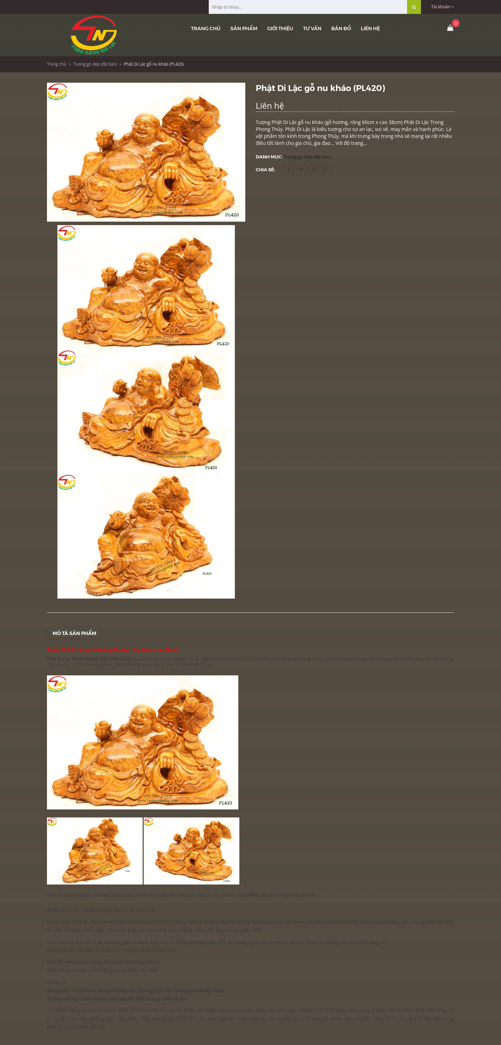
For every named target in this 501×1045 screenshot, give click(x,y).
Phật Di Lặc (122, 659)
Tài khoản (442, 7)
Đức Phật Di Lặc (197, 664)
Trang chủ (206, 28)
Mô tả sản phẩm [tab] (74, 633)
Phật (333, 922)
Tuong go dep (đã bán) (95, 64)
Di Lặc (80, 922)
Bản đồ (341, 28)
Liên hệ (370, 28)
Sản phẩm (243, 28)
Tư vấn (312, 28)
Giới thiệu (280, 28)
